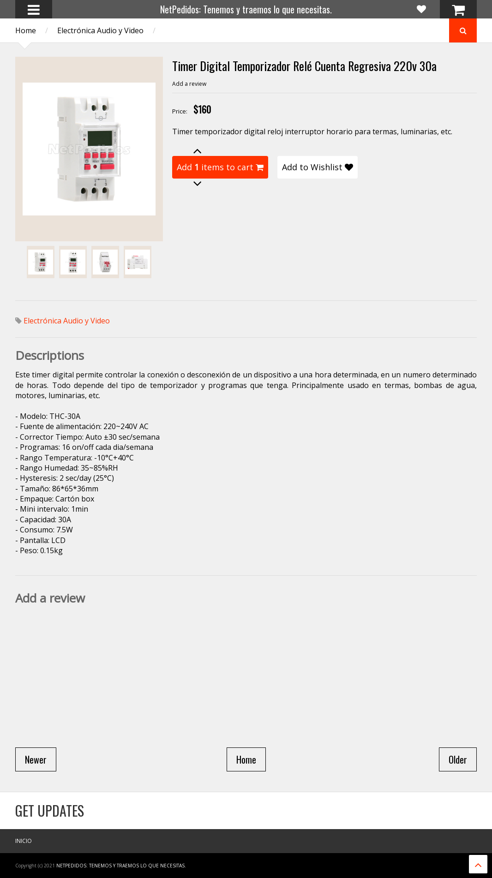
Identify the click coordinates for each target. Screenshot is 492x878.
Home (25, 30)
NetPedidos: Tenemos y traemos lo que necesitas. (246, 9)
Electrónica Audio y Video (100, 30)
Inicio (23, 841)
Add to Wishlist (317, 167)
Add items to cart (220, 167)
